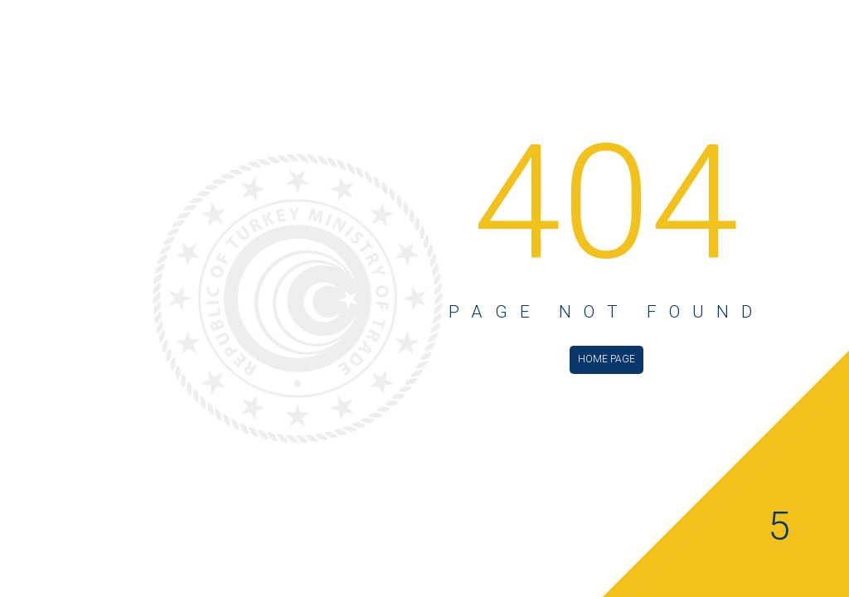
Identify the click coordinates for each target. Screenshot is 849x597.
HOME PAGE (606, 359)
